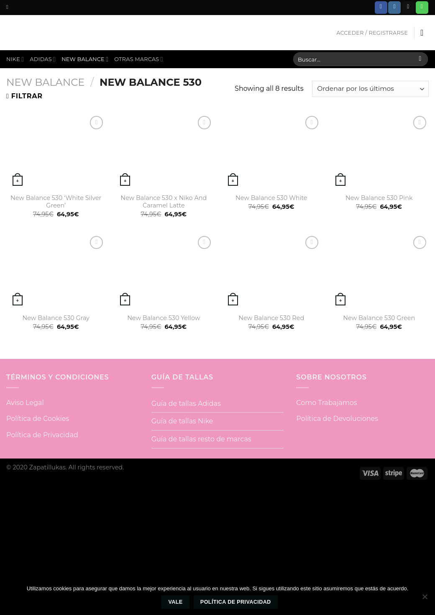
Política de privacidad (235, 602)
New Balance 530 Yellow (163, 318)
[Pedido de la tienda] (370, 89)
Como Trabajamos (326, 403)
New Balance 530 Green (379, 318)
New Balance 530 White (271, 198)
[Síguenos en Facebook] (381, 7)
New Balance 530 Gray (56, 318)
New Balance (84, 59)
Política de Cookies (37, 419)
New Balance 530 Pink (379, 198)
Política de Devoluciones (337, 419)
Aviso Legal (25, 403)
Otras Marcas (138, 59)
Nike (15, 59)
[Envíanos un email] (408, 7)
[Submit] (420, 59)
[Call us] (422, 7)
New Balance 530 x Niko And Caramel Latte (163, 202)
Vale (175, 602)
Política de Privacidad (42, 435)
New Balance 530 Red (271, 318)
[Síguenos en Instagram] (394, 7)
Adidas (43, 59)
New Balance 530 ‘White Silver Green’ (55, 202)
